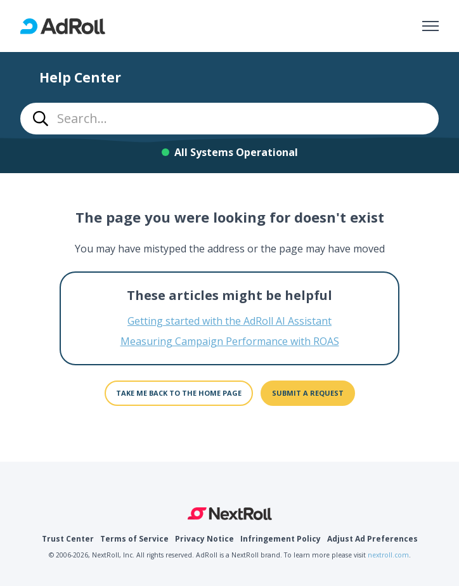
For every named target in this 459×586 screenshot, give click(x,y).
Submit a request (308, 393)
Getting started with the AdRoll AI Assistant (229, 321)
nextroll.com (388, 554)
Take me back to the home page (179, 393)
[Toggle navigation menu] (430, 26)
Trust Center (68, 538)
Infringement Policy (280, 538)
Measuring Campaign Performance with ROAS (229, 341)
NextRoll (230, 513)
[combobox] (229, 118)
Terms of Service (134, 538)
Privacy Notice (204, 538)
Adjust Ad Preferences (372, 538)
